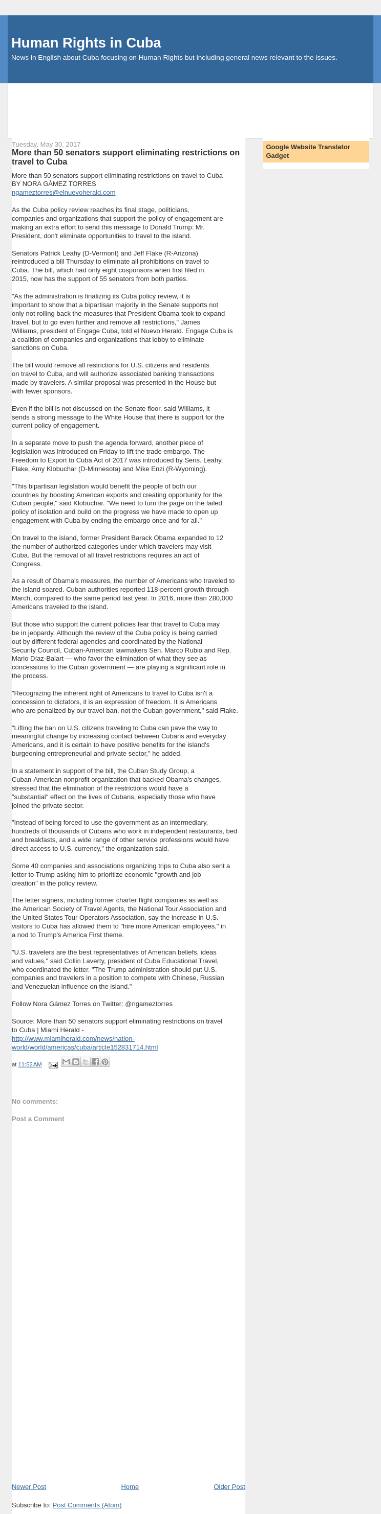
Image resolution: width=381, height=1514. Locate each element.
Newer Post (29, 1486)
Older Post (229, 1486)
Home (130, 1486)
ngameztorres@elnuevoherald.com (64, 192)
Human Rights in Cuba (86, 43)
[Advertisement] (194, 106)
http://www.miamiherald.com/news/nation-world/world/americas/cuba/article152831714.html (85, 1043)
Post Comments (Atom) (86, 1505)
